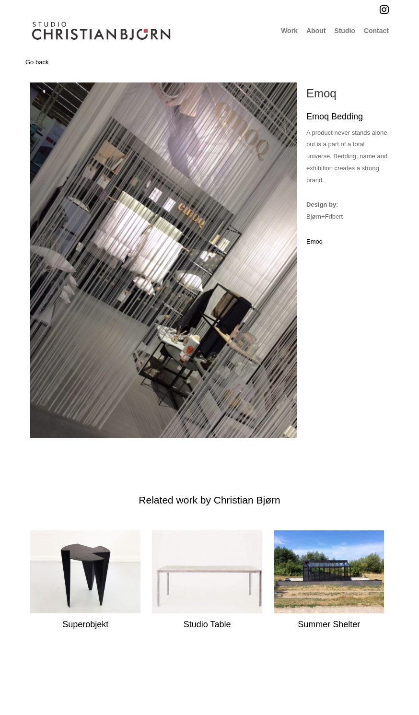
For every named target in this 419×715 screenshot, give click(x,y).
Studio (344, 31)
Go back (36, 62)
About (316, 31)
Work (289, 31)
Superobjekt (85, 624)
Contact (376, 31)
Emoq (321, 93)
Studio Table (207, 624)
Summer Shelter (329, 624)
